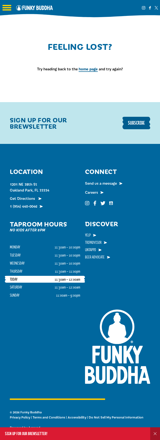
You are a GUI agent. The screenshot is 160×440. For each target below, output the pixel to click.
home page (88, 68)
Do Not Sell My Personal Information (116, 417)
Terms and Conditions (49, 417)
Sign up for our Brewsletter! (26, 433)
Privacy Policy (20, 417)
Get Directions (23, 198)
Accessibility (77, 417)
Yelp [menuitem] (88, 235)
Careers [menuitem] (91, 192)
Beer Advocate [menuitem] (95, 257)
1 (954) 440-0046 (23, 206)
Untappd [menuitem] (90, 249)
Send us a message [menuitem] (101, 183)
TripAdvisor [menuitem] (93, 242)
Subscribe (136, 122)
